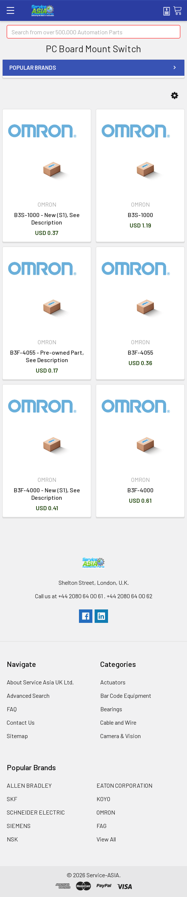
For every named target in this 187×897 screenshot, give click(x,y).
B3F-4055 (140, 352)
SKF (12, 798)
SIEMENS (19, 825)
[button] (175, 95)
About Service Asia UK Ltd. (40, 682)
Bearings (111, 708)
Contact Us (21, 722)
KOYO (103, 798)
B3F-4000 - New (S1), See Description (47, 493)
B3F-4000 (140, 489)
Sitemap (17, 735)
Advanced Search (28, 695)
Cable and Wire (118, 722)
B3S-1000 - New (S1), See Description (47, 218)
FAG (101, 825)
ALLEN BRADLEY (29, 785)
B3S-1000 (140, 214)
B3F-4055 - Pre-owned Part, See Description (47, 356)
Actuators (113, 682)
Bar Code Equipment (125, 695)
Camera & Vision (120, 735)
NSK (12, 839)
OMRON (105, 812)
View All (106, 839)
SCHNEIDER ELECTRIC (36, 812)
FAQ (12, 708)
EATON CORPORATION (124, 785)
